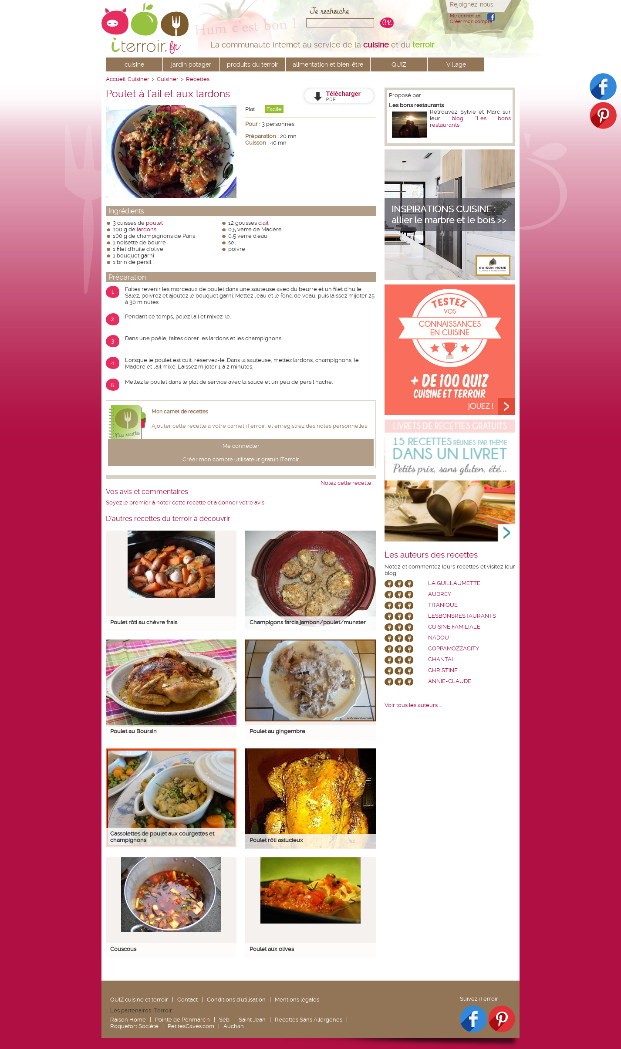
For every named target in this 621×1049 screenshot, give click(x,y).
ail (265, 223)
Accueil (115, 79)
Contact (187, 999)
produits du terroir (252, 64)
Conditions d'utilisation (236, 999)
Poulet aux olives (272, 949)
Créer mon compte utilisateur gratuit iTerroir (240, 459)
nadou (438, 637)
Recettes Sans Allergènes (308, 1019)
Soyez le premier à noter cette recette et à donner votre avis (185, 502)
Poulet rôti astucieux (276, 840)
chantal (441, 659)
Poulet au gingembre (277, 731)
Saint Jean (252, 1019)
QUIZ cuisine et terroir (139, 999)
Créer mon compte (471, 21)
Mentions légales (297, 999)
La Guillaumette (454, 583)
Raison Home (128, 1019)
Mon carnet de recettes (180, 412)
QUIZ (399, 64)
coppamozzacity (453, 648)
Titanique (443, 605)
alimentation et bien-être (328, 64)
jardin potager (191, 64)
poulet (154, 223)
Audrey (439, 594)
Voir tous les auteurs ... (413, 705)
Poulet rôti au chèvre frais (143, 622)
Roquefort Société (134, 1026)
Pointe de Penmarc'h (182, 1019)
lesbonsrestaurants (462, 615)
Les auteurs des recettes (431, 555)
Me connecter (465, 16)
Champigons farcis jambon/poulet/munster (308, 622)
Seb (224, 1019)
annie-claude (449, 681)
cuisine (134, 64)
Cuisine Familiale (454, 626)
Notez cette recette (346, 483)
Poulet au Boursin (133, 731)
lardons (146, 229)
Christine (443, 670)
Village (456, 64)
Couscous (123, 949)
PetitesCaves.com (191, 1026)
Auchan (233, 1026)
